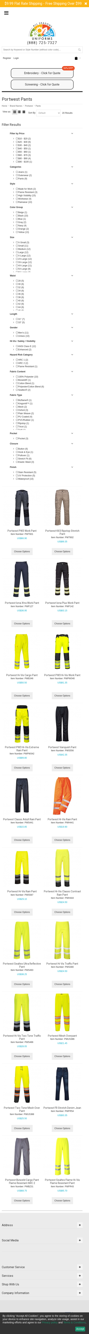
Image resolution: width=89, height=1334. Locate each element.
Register (7, 58)
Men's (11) (22, 332)
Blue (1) (21, 219)
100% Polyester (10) (27, 376)
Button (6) (22, 449)
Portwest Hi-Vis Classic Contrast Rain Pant (62, 893)
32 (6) (20, 287)
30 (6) (20, 284)
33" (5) (20, 322)
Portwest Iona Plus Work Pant (62, 602)
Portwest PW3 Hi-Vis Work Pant (62, 675)
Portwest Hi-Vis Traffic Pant (62, 963)
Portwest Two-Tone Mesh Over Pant (22, 1109)
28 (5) (20, 281)
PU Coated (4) (24, 416)
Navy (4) (21, 225)
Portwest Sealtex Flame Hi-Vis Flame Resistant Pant (62, 1181)
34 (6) (20, 290)
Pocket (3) (22, 438)
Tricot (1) (21, 426)
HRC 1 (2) (22, 360)
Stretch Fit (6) (24, 458)
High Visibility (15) (26, 195)
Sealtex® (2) (23, 390)
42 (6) (20, 304)
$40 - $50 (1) (23, 148)
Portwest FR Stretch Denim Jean (62, 1107)
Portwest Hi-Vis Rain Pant (62, 819)
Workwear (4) (23, 199)
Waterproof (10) (25, 479)
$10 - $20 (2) (23, 138)
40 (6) (20, 300)
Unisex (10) (23, 336)
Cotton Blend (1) (25, 383)
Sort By (31, 113)
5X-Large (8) (23, 269)
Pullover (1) (23, 455)
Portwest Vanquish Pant (62, 747)
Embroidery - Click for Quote (49, 71)
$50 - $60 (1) (23, 152)
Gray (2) (21, 222)
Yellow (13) (22, 232)
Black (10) (22, 215)
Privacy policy (50, 1322)
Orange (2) (22, 229)
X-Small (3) (22, 242)
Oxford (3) (22, 410)
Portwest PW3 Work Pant (22, 530)
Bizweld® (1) (23, 380)
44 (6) (20, 307)
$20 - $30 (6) (23, 142)
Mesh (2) (21, 407)
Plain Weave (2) (25, 413)
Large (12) (22, 252)
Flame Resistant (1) (26, 366)
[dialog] (44, 1323)
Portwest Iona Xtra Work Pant (22, 602)
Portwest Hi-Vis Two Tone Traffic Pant (22, 1037)
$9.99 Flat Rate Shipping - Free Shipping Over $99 (43, 3)
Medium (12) (23, 249)
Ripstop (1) (22, 423)
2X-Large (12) (24, 259)
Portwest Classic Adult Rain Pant (22, 819)
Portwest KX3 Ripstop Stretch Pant (62, 532)
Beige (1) (21, 212)
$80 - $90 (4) (23, 158)
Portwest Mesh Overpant (62, 1035)
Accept (80, 1328)
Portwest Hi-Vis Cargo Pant (22, 675)
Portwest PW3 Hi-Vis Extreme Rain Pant (22, 749)
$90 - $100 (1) (24, 161)
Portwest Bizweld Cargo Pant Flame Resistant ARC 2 (22, 1181)
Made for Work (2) (26, 189)
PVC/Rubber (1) (25, 420)
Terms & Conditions (74, 1322)
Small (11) (22, 245)
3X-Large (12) (24, 262)
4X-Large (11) (24, 265)
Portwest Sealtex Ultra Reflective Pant (22, 965)
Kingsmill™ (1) (24, 403)
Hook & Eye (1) (24, 452)
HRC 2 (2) (22, 363)
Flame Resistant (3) (26, 192)
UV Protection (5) (25, 475)
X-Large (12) (23, 255)
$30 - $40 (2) (23, 145)
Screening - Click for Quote (42, 84)
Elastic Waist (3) (25, 462)
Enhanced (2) (23, 349)
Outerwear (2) (24, 175)
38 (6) (20, 297)
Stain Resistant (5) (26, 472)
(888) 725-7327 (42, 43)
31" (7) (20, 319)
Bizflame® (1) (24, 400)
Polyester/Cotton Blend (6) (30, 386)
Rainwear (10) (24, 202)
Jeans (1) (21, 172)
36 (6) (20, 294)
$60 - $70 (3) (23, 155)
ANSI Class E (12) (26, 346)
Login (16, 58)
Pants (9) (21, 178)
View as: (7, 111)
